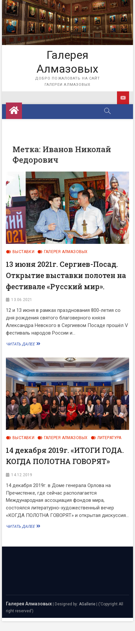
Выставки (23, 251)
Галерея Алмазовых (67, 61)
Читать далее (22, 343)
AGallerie (87, 604)
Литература (109, 437)
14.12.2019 (21, 475)
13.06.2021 (21, 299)
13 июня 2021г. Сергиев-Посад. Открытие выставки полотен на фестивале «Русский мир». (66, 275)
